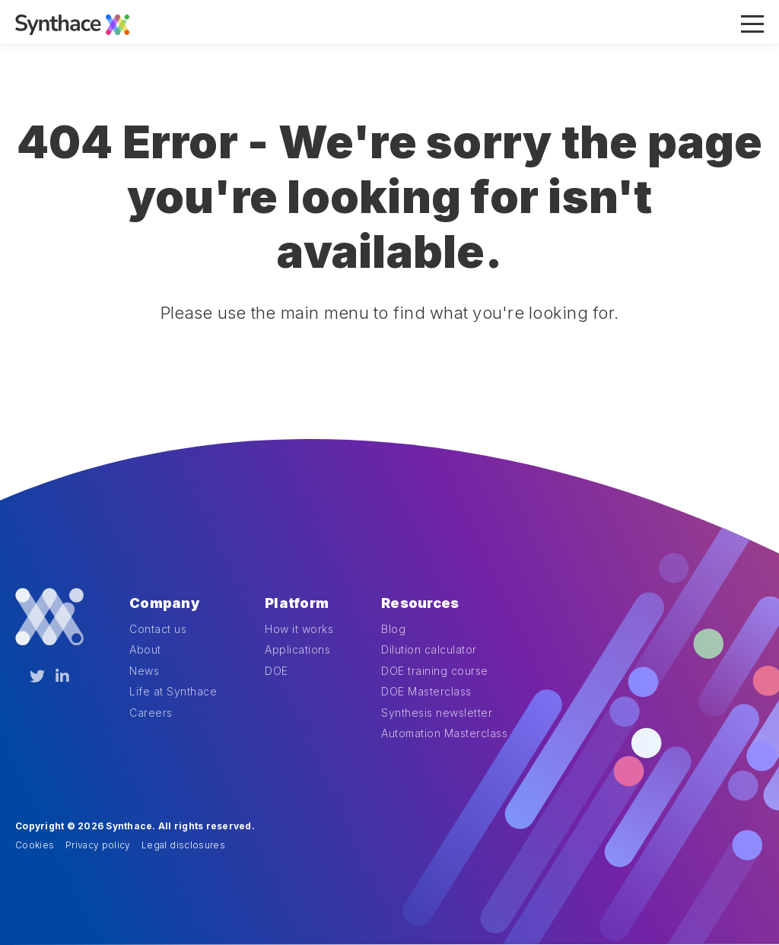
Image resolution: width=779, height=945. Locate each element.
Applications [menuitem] (297, 649)
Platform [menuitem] (297, 603)
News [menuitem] (144, 670)
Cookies (34, 845)
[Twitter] (37, 676)
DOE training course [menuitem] (434, 670)
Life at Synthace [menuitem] (173, 691)
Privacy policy (98, 845)
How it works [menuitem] (299, 628)
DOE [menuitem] (276, 670)
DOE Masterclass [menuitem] (426, 691)
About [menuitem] (145, 649)
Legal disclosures (183, 845)
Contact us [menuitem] (157, 628)
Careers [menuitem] (151, 712)
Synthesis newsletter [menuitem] (436, 712)
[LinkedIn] (62, 676)
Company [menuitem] (164, 603)
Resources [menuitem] (420, 603)
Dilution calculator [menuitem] (429, 649)
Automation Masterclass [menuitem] (444, 733)
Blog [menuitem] (393, 628)
